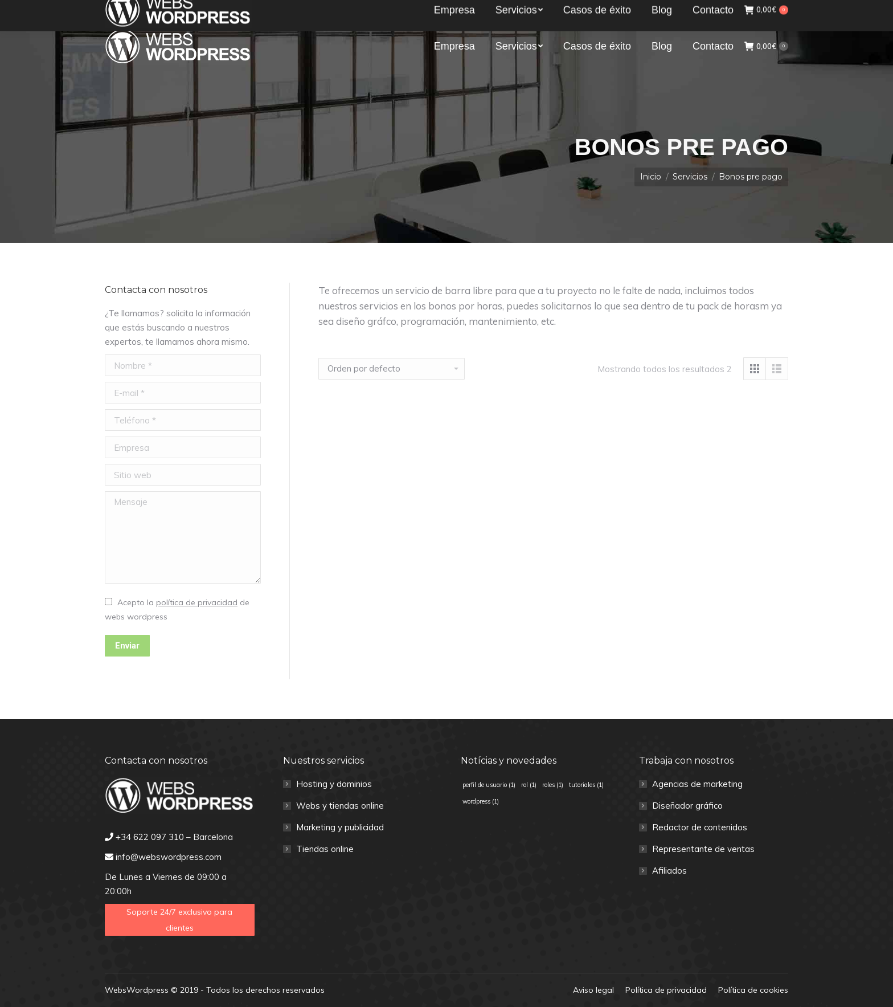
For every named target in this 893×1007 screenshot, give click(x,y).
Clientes (767, 10)
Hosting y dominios (334, 783)
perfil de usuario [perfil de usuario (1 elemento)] (488, 785)
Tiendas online (325, 848)
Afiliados (669, 870)
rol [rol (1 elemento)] (528, 785)
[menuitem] (454, 46)
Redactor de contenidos (699, 827)
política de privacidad (196, 602)
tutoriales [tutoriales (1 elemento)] (586, 785)
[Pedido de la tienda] (391, 369)
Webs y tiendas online (340, 805)
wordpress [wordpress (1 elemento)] (480, 801)
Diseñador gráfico (687, 805)
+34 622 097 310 (148, 10)
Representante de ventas (703, 848)
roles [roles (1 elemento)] (552, 785)
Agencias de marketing (697, 783)
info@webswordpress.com (251, 10)
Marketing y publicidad (340, 827)
